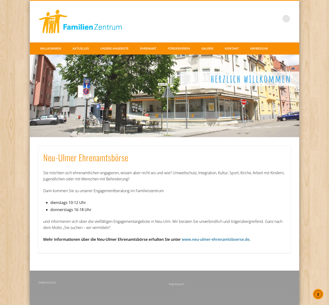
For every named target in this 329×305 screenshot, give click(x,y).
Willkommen (50, 48)
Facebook (276, 18)
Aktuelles (81, 48)
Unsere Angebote (114, 48)
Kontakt (232, 48)
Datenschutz (47, 282)
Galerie (207, 48)
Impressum (259, 48)
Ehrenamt (148, 48)
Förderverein (179, 48)
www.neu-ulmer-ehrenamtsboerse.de (215, 239)
